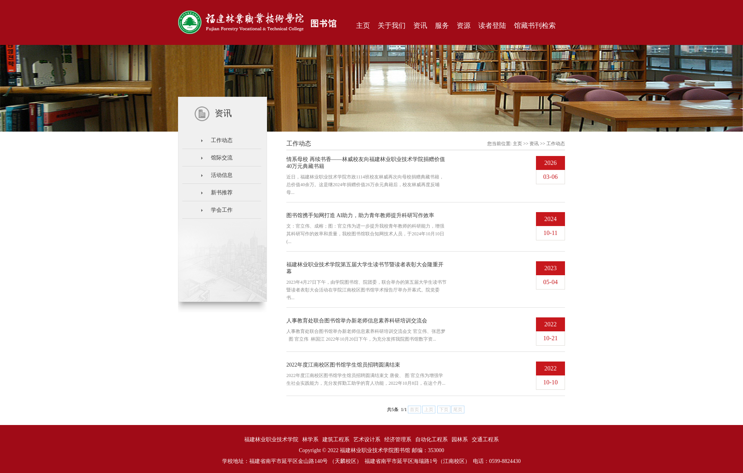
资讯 (534, 143)
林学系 (310, 439)
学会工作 (222, 210)
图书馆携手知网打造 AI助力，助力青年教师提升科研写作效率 (360, 215)
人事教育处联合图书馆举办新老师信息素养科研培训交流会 (356, 321)
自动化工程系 (431, 439)
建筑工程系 (335, 439)
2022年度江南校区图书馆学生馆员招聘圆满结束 (343, 365)
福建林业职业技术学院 (271, 439)
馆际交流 (222, 158)
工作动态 (222, 140)
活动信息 (222, 175)
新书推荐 (222, 192)
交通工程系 (485, 439)
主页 (517, 143)
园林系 (460, 439)
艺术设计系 (366, 439)
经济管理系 (397, 439)
